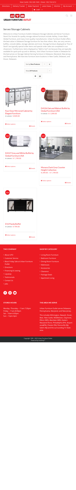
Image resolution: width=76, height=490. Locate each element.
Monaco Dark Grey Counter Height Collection (53, 168)
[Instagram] (10, 293)
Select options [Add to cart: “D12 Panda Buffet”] (11, 235)
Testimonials (10, 277)
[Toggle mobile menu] (71, 15)
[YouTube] (15, 293)
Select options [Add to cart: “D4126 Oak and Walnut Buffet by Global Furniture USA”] (46, 121)
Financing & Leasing (12, 270)
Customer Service (11, 258)
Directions (9, 267)
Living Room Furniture (49, 255)
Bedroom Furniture (48, 258)
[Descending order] (49, 64)
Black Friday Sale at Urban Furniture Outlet (19, 262)
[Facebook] (5, 293)
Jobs (6, 284)
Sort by (33, 64)
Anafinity (41, 340)
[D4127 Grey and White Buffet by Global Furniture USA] (20, 140)
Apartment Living (47, 278)
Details (33, 126)
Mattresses (45, 265)
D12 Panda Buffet (13, 224)
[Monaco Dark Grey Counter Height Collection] (56, 147)
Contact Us (9, 280)
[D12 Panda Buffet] (20, 204)
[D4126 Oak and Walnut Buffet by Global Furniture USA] (56, 95)
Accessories (45, 268)
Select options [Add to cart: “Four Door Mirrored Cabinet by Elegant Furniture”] (11, 124)
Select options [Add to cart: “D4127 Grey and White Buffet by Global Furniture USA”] (11, 166)
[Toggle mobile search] (67, 15)
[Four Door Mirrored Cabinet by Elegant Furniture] (20, 96)
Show (31, 71)
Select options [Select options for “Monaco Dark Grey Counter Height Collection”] (46, 181)
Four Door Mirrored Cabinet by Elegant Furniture (18, 112)
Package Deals (46, 274)
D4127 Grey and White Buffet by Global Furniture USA (19, 154)
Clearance (45, 271)
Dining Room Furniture (50, 261)
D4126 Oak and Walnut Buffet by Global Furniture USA (55, 109)
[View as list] (40, 76)
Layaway (8, 274)
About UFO (9, 255)
